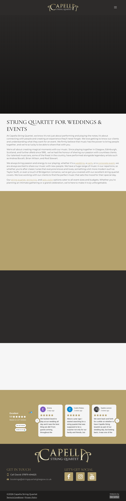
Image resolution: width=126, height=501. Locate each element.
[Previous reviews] (37, 421)
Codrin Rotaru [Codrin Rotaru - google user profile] (79, 408)
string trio (32, 180)
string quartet (18, 180)
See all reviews (20, 425)
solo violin (47, 180)
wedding (80, 163)
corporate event (106, 163)
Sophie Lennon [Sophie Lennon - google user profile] (106, 408)
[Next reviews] (117, 421)
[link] (63, 455)
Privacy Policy (31, 497)
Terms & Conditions (15, 497)
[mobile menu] (115, 7)
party (90, 163)
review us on (19, 429)
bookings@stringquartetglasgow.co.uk (30, 479)
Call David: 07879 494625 (23, 474)
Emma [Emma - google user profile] (49, 408)
